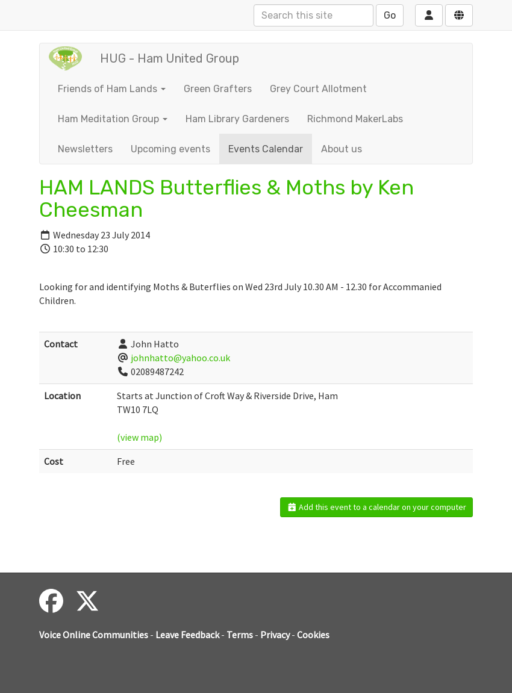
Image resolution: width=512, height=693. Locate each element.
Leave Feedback (187, 635)
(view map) (139, 437)
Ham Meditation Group (112, 119)
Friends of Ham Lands (112, 89)
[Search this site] (313, 15)
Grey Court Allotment (318, 89)
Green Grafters (218, 89)
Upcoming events (170, 149)
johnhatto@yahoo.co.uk (180, 358)
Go (390, 15)
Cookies (313, 635)
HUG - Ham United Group (169, 58)
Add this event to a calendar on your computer (377, 507)
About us (341, 149)
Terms (239, 635)
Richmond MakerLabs (355, 119)
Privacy (275, 635)
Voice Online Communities (93, 635)
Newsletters (85, 149)
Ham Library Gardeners (237, 119)
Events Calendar (265, 149)
